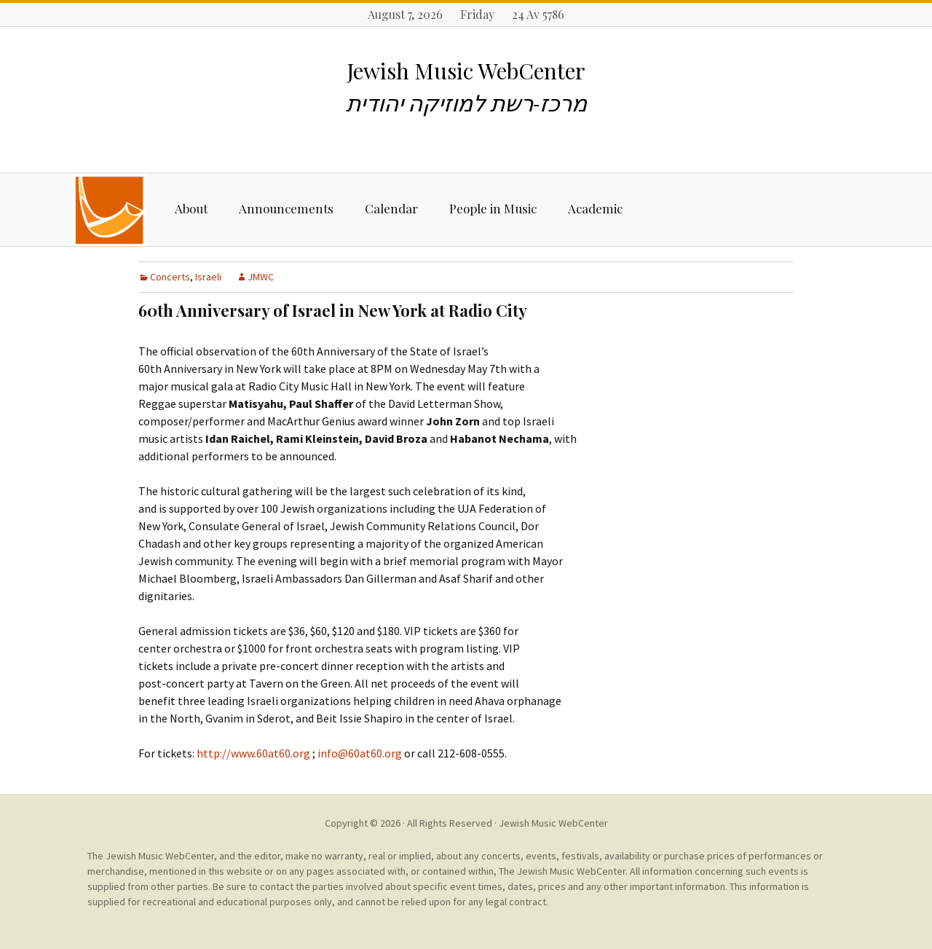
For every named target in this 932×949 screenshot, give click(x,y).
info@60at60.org (358, 753)
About (191, 208)
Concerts (170, 276)
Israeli (208, 276)
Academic (595, 208)
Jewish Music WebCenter (553, 823)
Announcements (286, 208)
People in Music (493, 208)
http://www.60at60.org (253, 753)
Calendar (391, 208)
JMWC (261, 276)
